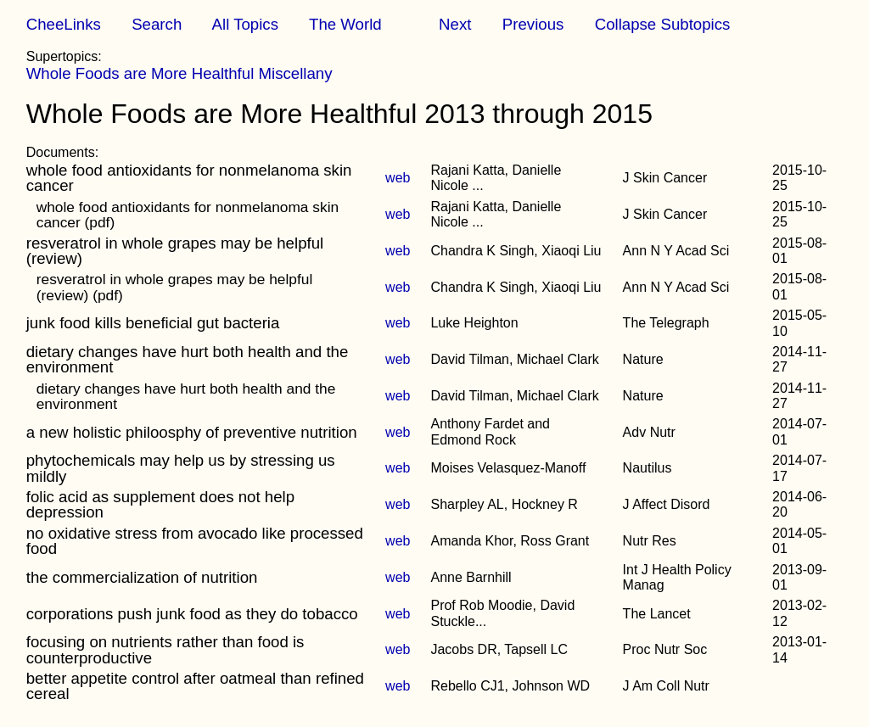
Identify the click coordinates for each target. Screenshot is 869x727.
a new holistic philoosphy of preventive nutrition (191, 432)
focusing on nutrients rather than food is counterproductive (165, 649)
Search (157, 24)
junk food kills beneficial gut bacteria (153, 323)
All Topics (245, 24)
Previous (533, 24)
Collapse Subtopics (663, 24)
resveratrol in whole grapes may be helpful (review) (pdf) (174, 287)
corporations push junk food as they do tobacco (192, 614)
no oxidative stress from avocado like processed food (194, 540)
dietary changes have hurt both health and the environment (187, 359)
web (397, 178)
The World (345, 24)
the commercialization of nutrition (142, 577)
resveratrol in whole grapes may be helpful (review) (175, 250)
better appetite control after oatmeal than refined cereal (195, 685)
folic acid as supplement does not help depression (160, 504)
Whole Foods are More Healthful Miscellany (179, 73)
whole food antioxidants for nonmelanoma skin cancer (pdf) (187, 215)
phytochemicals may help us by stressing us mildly (180, 467)
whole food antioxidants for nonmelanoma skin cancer (189, 177)
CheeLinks (63, 24)
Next (455, 24)
